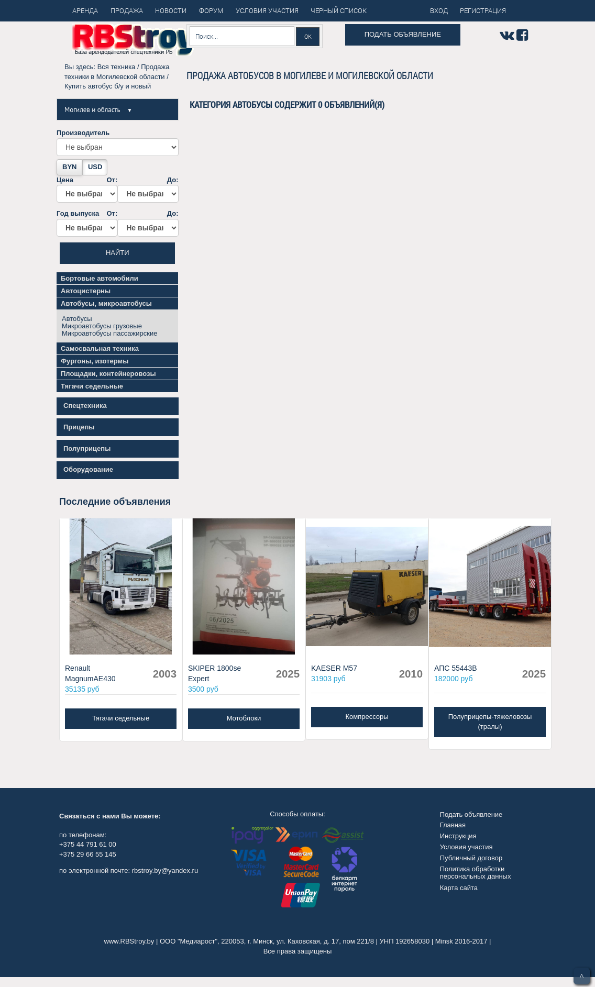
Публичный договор (471, 858)
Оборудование (88, 469)
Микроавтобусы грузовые (102, 326)
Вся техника (116, 67)
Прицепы (78, 427)
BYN (69, 167)
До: (147, 189)
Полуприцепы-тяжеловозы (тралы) (490, 721)
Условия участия (466, 847)
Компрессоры (366, 716)
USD (95, 167)
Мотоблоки (244, 718)
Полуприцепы (87, 448)
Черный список (339, 10)
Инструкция (458, 836)
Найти (117, 253)
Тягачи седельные (120, 718)
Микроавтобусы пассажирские (109, 333)
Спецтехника (85, 405)
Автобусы (77, 319)
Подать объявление (403, 34)
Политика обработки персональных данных (475, 872)
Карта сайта (459, 888)
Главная (453, 825)
